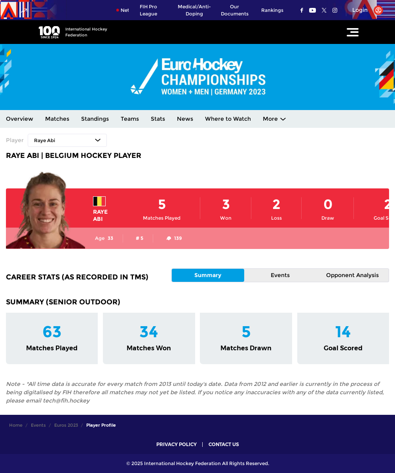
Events (280, 275)
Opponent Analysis (352, 275)
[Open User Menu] (364, 10)
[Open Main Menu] (353, 32)
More (270, 118)
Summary (207, 275)
